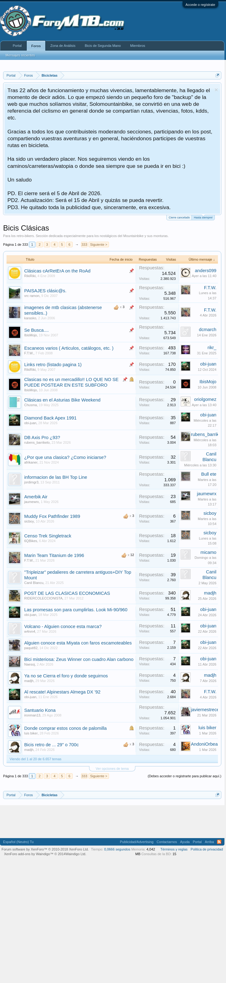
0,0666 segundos (117, 849)
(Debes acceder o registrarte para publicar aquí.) (184, 776)
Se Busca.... (36, 330)
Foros (36, 46)
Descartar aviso (216, 90)
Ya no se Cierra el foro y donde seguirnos (66, 675)
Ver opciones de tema (112, 768)
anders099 (205, 270)
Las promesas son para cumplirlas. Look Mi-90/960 (75, 609)
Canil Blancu (33, 583)
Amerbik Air (35, 496)
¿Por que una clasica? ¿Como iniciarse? (65, 457)
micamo (208, 552)
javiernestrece (205, 709)
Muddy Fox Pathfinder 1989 (52, 516)
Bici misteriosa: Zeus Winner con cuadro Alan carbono (78, 659)
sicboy (29, 521)
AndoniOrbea (204, 744)
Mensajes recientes (20, 55)
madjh (210, 592)
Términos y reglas (174, 849)
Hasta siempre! (203, 217)
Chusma (30, 405)
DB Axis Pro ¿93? (42, 437)
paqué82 (31, 648)
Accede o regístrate (200, 5)
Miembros (137, 45)
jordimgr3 (31, 482)
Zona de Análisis (62, 45)
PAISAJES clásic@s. (45, 290)
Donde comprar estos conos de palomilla (65, 728)
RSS (219, 842)
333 (84, 244)
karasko (30, 318)
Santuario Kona (40, 710)
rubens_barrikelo (37, 442)
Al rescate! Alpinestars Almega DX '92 (62, 691)
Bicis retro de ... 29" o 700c (51, 744)
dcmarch (207, 329)
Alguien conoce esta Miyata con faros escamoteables (78, 642)
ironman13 (32, 715)
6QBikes (30, 541)
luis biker (31, 733)
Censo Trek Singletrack (47, 535)
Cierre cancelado (179, 217)
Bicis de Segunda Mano (103, 45)
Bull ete (208, 474)
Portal (17, 45)
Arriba (209, 842)
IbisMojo (30, 335)
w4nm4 (29, 631)
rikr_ (212, 347)
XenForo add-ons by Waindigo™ (28, 854)
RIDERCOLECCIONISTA (43, 598)
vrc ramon (31, 296)
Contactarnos (166, 842)
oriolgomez (205, 399)
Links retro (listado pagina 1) (53, 364)
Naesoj (29, 664)
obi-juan (208, 363)
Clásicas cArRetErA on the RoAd (57, 270)
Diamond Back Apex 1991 (50, 417)
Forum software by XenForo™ (45, 849)
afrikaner (31, 462)
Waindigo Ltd (75, 854)
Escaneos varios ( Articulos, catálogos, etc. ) (69, 348)
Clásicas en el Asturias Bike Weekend (62, 399)
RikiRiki (30, 276)
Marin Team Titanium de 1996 (54, 555)
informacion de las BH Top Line (55, 477)
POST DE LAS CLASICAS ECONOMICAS (67, 593)
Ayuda (185, 842)
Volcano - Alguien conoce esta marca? (63, 626)
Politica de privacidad (207, 849)
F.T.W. (210, 287)
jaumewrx (31, 502)
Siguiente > (98, 244)
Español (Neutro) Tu (18, 842)
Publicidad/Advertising (136, 842)
